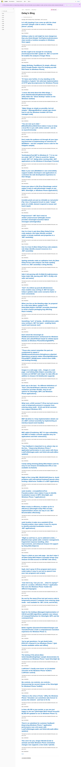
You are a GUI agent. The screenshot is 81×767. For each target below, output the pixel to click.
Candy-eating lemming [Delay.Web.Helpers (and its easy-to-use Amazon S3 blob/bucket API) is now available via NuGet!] (40, 466)
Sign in (78, 1)
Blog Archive (28, 9)
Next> (23, 753)
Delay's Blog (34, 9)
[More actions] (58, 10)
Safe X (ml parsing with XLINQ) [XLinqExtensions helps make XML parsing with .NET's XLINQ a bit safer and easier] (40, 276)
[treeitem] (7, 13)
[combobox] (7, 11)
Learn (23, 9)
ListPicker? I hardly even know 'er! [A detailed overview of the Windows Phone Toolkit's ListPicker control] (38, 670)
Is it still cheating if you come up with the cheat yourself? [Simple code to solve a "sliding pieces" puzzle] (39, 24)
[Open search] (76, 1)
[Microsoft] (2, 1)
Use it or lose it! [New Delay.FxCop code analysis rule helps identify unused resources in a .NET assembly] (39, 249)
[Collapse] (13, 9)
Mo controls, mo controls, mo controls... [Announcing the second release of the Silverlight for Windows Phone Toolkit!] (40, 684)
